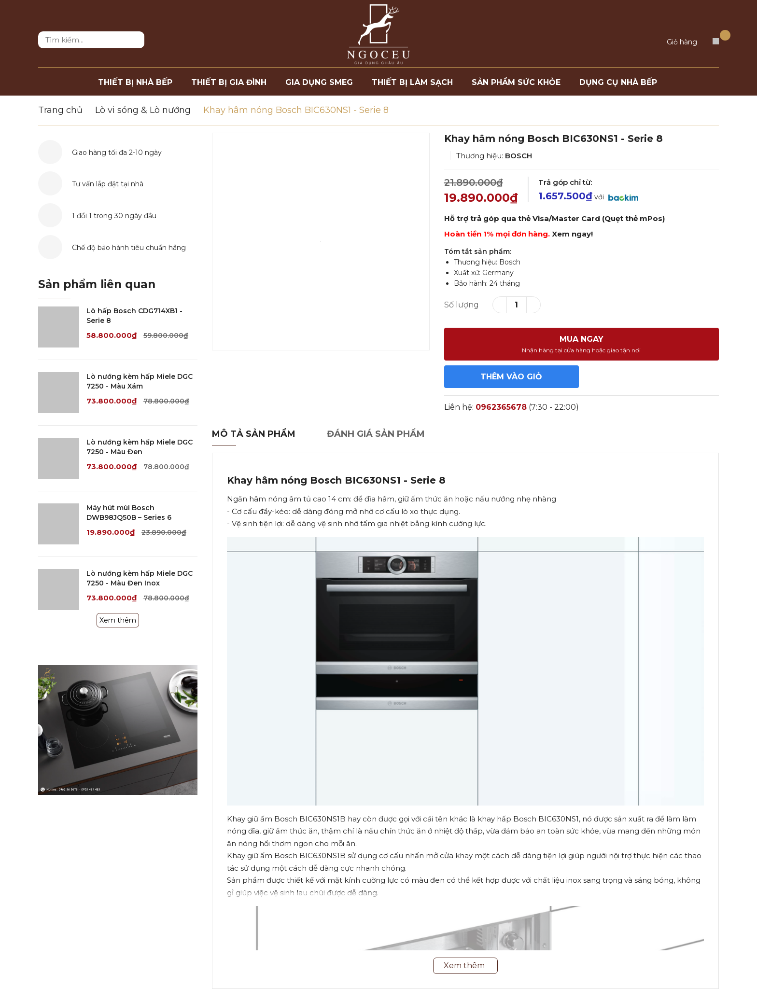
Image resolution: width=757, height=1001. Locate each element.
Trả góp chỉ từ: (565, 182)
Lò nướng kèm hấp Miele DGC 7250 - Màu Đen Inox (139, 578)
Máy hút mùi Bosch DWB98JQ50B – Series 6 (128, 512)
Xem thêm (117, 620)
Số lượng (461, 304)
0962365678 (501, 407)
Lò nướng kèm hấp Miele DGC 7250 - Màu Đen (139, 447)
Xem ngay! (572, 233)
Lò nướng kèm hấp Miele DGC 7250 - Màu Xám (139, 381)
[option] (321, 241)
